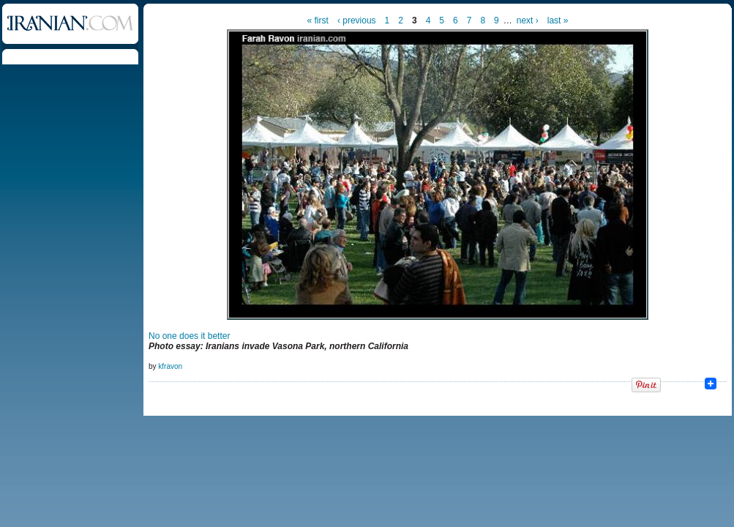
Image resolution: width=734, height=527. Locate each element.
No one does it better (189, 336)
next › (528, 20)
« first (318, 20)
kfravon (170, 366)
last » (558, 20)
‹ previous (356, 20)
